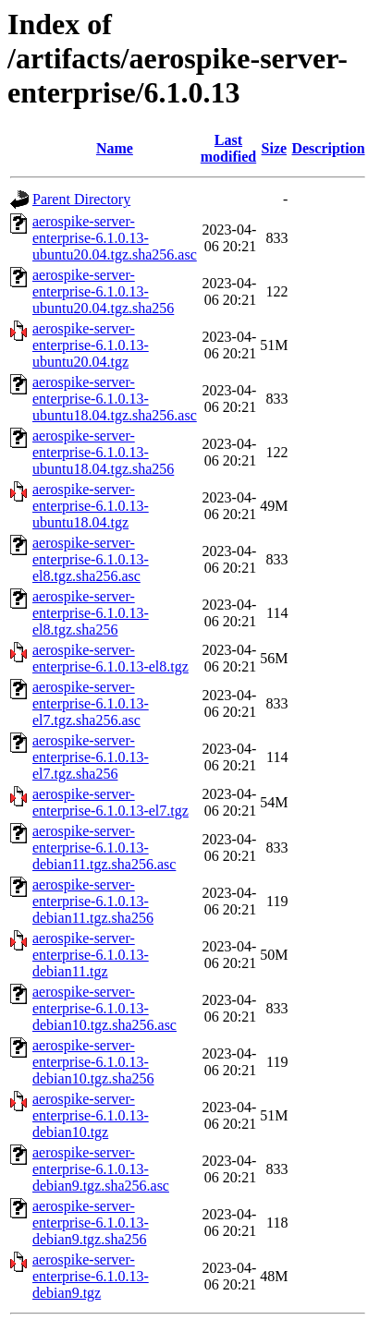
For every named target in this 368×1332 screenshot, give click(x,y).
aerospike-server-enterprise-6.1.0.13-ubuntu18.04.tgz (90, 505)
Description (327, 148)
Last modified (228, 148)
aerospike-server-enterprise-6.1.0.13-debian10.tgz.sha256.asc (104, 1008)
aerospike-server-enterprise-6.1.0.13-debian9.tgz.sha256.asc (100, 1168)
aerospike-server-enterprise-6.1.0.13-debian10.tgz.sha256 (93, 1061)
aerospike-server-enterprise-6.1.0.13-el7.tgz (110, 802)
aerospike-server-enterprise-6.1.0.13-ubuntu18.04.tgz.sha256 (103, 452)
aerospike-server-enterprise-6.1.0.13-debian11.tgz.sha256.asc (104, 847)
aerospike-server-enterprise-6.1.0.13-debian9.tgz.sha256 (90, 1222)
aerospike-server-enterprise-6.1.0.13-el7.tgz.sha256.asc (90, 703)
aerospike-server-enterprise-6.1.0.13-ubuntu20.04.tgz (90, 345)
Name (114, 148)
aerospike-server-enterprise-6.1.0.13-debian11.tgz (90, 954)
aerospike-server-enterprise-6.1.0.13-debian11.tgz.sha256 (92, 901)
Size (275, 148)
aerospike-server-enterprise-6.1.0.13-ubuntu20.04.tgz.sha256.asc (114, 237)
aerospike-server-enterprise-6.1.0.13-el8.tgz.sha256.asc (90, 559)
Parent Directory (81, 199)
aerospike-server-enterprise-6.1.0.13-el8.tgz (110, 658)
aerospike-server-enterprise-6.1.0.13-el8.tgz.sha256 (90, 612)
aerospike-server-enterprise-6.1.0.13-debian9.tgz (90, 1276)
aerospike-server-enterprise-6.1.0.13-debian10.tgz (90, 1115)
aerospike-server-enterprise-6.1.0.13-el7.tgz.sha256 (90, 757)
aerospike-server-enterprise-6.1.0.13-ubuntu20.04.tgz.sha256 (103, 291)
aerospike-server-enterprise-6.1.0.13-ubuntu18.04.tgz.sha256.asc (114, 398)
